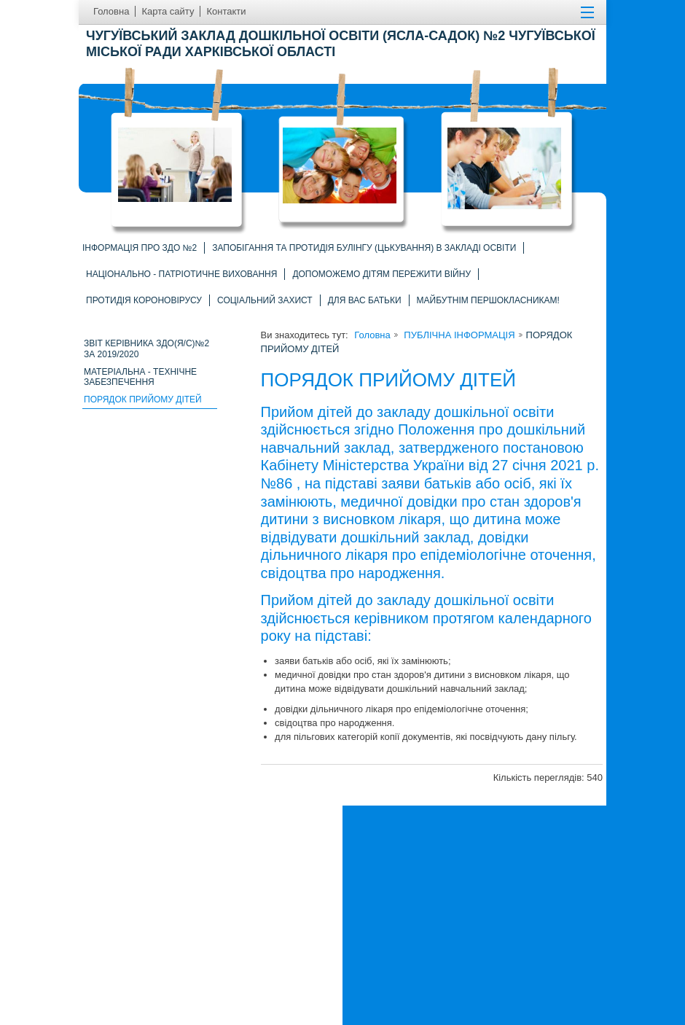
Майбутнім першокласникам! (488, 300)
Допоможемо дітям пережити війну (381, 274)
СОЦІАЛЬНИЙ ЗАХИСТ (265, 300)
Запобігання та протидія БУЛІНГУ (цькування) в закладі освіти (364, 248)
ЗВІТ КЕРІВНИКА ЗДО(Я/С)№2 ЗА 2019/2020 (146, 348)
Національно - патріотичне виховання (181, 274)
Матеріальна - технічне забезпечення (140, 377)
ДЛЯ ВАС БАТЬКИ (365, 300)
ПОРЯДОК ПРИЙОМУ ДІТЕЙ (143, 399)
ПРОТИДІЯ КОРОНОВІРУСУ (144, 300)
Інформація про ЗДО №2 (139, 248)
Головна (372, 335)
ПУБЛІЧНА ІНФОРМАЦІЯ (458, 335)
